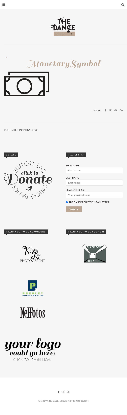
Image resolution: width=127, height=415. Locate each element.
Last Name (72, 177)
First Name (73, 165)
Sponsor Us (21, 129)
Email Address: (75, 190)
